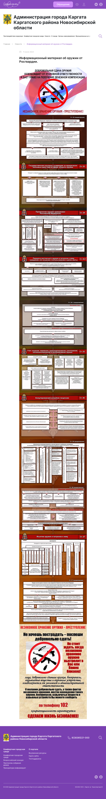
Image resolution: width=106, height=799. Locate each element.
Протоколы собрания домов (12, 764)
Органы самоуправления (66, 36)
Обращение (63, 4)
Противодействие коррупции (13, 36)
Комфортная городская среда (34, 36)
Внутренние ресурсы (37, 753)
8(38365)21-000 (80, 737)
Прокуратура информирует (14, 768)
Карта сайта (34, 756)
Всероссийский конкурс (13, 760)
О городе (54, 36)
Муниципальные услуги (83, 36)
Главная (6, 44)
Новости (47, 36)
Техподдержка (35, 759)
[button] (84, 4)
